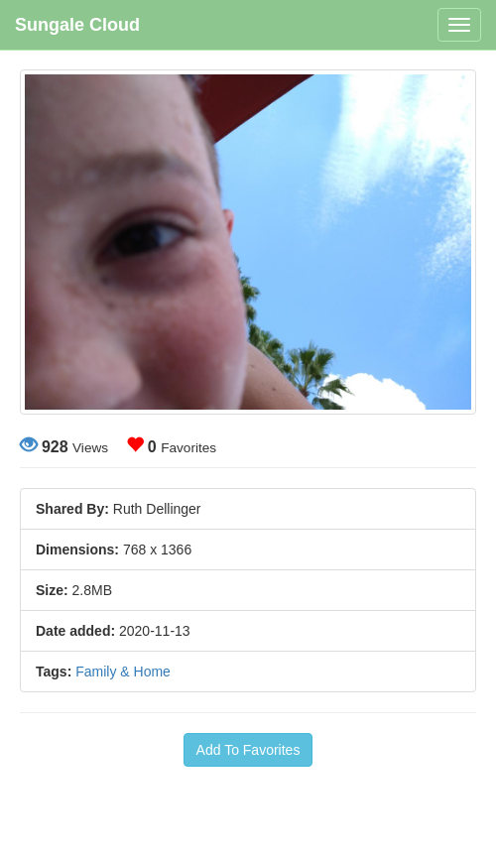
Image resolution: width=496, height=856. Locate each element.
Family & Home (123, 671)
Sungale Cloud (77, 25)
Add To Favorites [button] (248, 750)
